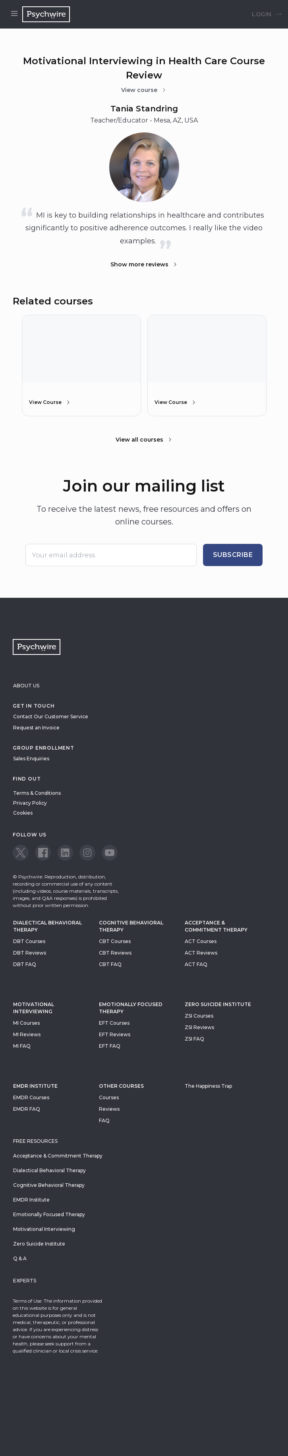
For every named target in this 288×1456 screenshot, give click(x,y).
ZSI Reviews (199, 1027)
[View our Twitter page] (21, 853)
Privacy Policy (30, 803)
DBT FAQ (24, 964)
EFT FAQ (109, 1046)
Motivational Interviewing (33, 1007)
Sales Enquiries (31, 758)
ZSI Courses (199, 1016)
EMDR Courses (31, 1097)
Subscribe (233, 555)
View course (144, 90)
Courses (109, 1097)
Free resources (35, 1141)
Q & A (20, 1258)
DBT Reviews (29, 953)
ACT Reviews (201, 953)
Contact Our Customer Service (50, 716)
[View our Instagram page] (87, 853)
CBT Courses (115, 941)
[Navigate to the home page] (46, 14)
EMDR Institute (35, 1086)
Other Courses (121, 1086)
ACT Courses (200, 941)
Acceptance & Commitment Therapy (216, 926)
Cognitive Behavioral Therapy (131, 926)
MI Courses (26, 1023)
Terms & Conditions (37, 793)
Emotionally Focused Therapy (130, 1007)
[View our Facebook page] (43, 853)
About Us (26, 686)
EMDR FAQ (26, 1109)
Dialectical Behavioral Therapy (47, 926)
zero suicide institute (218, 1004)
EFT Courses (114, 1023)
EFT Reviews (114, 1034)
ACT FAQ (196, 964)
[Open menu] (14, 14)
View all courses (144, 439)
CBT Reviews (115, 953)
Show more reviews (144, 264)
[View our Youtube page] (110, 853)
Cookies (23, 813)
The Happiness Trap (208, 1086)
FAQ (104, 1120)
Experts (24, 1281)
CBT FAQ (110, 964)
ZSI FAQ (194, 1039)
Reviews (109, 1109)
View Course (50, 402)
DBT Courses (29, 941)
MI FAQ (22, 1046)
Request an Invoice (36, 728)
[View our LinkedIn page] (65, 853)
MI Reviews (27, 1034)
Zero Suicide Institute (39, 1244)
